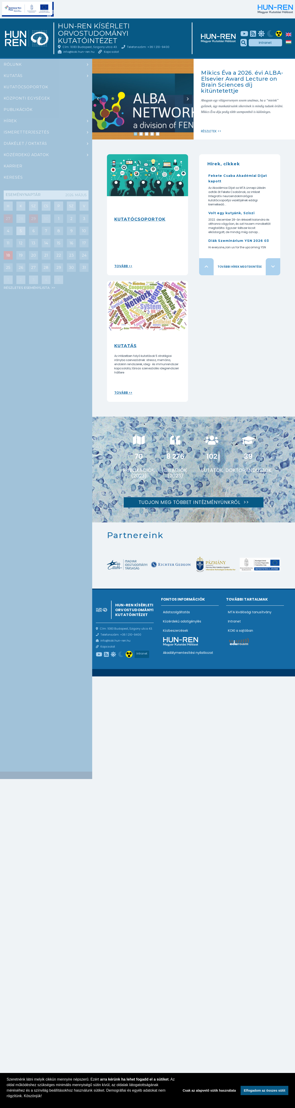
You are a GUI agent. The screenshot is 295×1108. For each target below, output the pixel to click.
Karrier (13, 166)
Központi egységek (27, 98)
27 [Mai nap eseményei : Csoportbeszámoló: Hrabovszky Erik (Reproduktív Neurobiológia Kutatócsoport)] (8, 218)
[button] (7, 1102)
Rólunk (13, 64)
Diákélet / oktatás (25, 143)
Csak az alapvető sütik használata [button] (209, 1090)
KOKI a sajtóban (240, 630)
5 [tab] (158, 134)
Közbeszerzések (175, 630)
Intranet (265, 42)
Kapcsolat (111, 52)
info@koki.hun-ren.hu (78, 52)
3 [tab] (147, 134)
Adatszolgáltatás (176, 612)
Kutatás (13, 76)
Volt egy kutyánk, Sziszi (231, 213)
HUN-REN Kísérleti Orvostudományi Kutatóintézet (94, 33)
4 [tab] (152, 134)
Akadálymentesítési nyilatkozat (188, 652)
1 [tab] (135, 134)
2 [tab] (141, 134)
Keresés (13, 177)
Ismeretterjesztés (26, 132)
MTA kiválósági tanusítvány (249, 612)
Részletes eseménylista (27, 288)
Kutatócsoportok (26, 87)
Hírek (10, 121)
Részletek (209, 131)
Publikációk (18, 109)
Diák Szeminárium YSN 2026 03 (238, 241)
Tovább (121, 266)
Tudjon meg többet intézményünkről (190, 502)
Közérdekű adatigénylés (182, 621)
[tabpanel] (143, 103)
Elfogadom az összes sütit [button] (264, 1090)
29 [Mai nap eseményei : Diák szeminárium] (33, 218)
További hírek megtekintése (240, 267)
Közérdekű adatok (26, 155)
